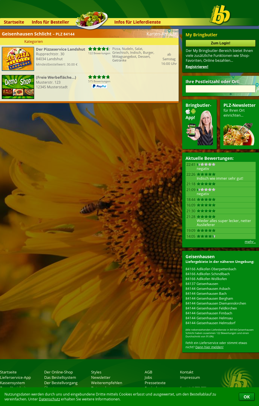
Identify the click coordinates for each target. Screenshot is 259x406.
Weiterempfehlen (106, 382)
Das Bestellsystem (60, 377)
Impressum (190, 377)
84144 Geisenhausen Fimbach (209, 313)
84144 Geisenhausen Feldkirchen (211, 308)
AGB (148, 372)
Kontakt (186, 372)
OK (247, 397)
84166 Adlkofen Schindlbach (208, 274)
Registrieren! (197, 66)
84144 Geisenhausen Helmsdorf (210, 323)
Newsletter (101, 377)
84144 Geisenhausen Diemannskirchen (216, 303)
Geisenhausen (200, 256)
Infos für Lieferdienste (137, 22)
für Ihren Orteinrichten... (239, 123)
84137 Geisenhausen (202, 283)
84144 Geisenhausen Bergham (209, 298)
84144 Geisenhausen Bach (206, 293)
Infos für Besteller (50, 22)
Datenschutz (49, 399)
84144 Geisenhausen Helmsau (209, 318)
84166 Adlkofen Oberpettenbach (211, 269)
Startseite (14, 22)
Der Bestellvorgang (60, 382)
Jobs (148, 377)
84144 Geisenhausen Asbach (208, 288)
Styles (96, 372)
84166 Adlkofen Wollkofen (206, 278)
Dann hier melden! (209, 347)
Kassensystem (12, 382)
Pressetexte (155, 382)
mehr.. (250, 241)
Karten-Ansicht (161, 34)
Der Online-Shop (58, 372)
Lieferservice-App (15, 377)
